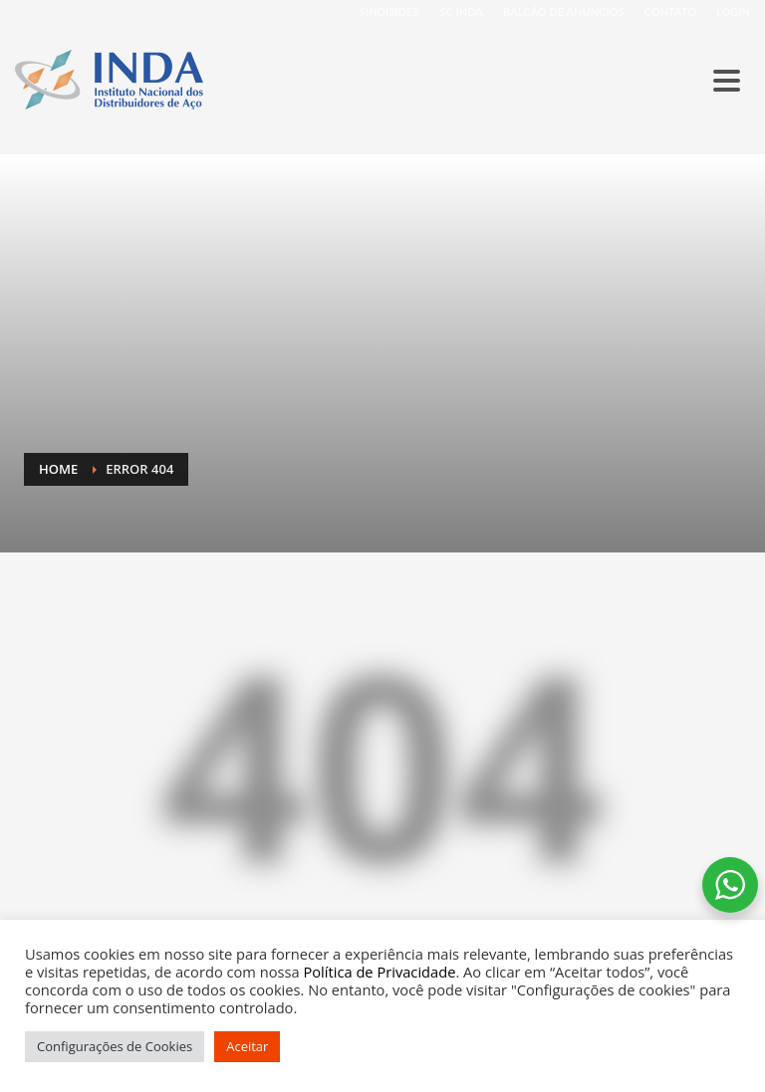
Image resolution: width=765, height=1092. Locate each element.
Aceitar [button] (247, 1046)
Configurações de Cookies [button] (114, 1046)
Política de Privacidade (379, 972)
